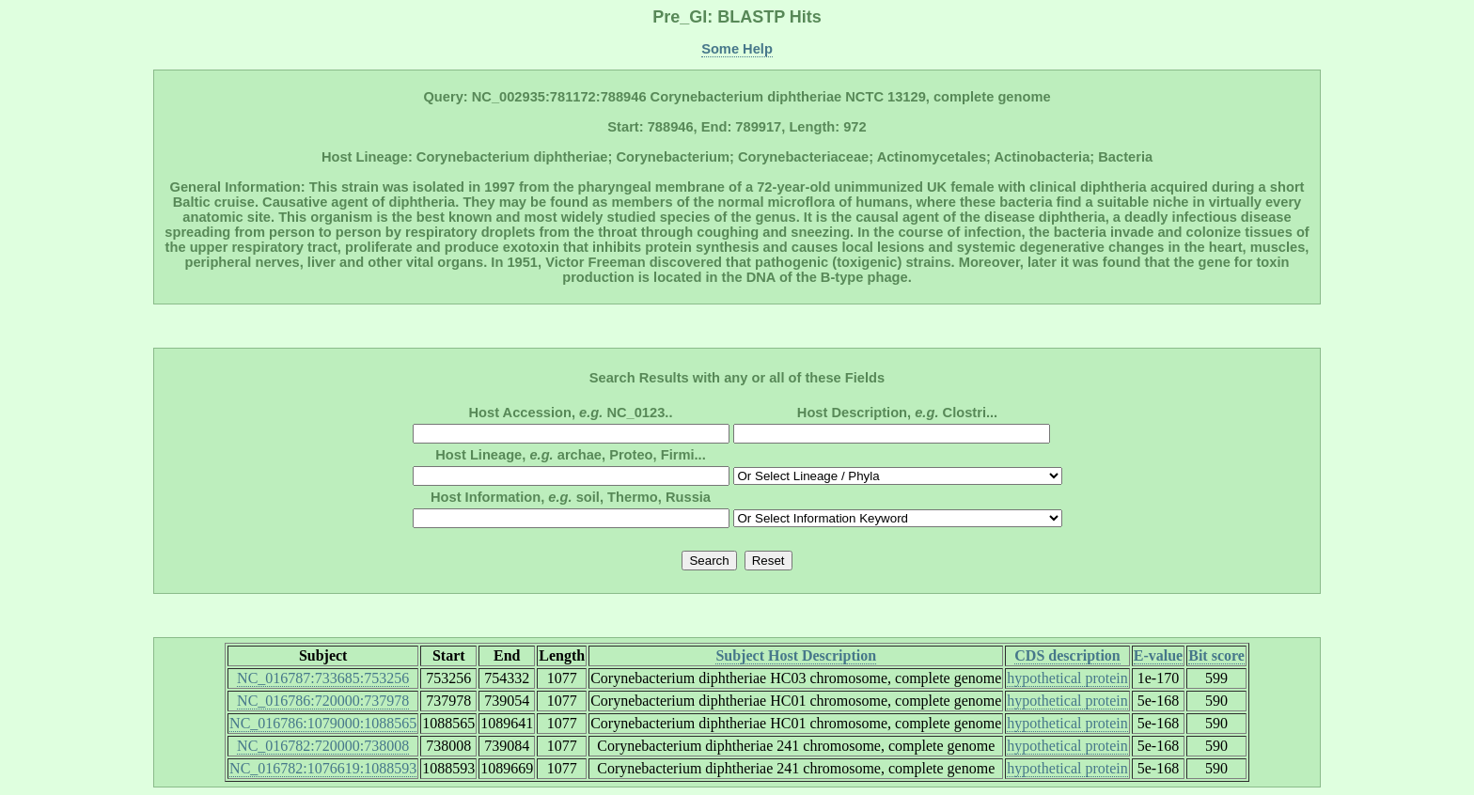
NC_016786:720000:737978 (323, 701)
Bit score (1216, 655)
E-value (1158, 655)
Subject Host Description (795, 655)
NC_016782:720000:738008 (323, 746)
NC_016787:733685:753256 (323, 678)
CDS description (1067, 655)
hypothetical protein (1067, 678)
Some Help (737, 48)
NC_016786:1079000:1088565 (322, 723)
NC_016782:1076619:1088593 (322, 768)
